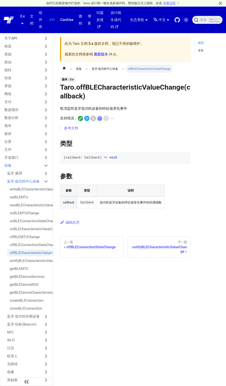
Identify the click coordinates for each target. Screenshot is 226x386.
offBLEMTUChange (25, 237)
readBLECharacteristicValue (30, 205)
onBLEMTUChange (24, 213)
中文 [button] (159, 20)
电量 (10, 372)
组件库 (40, 20)
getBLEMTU (19, 269)
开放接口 (11, 157)
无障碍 (12, 364)
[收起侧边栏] (26, 381)
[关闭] (220, 3)
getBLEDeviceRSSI (24, 284)
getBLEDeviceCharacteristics (30, 292)
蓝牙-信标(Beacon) (21, 324)
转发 (7, 78)
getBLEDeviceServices (27, 277)
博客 (89, 19)
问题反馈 (100, 19)
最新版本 (101, 54)
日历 (10, 348)
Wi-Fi (11, 340)
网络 (7, 94)
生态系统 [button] (137, 20)
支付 (7, 102)
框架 (7, 46)
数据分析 (11, 118)
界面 (7, 86)
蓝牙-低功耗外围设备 (23, 316)
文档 (32, 19)
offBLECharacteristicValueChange (30, 253)
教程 (80, 19)
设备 (7, 165)
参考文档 (71, 128)
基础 (7, 54)
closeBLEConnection (26, 308)
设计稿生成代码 (116, 20)
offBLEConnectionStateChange (30, 245)
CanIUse (66, 20)
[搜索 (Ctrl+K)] (207, 20)
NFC (10, 332)
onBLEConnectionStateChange (30, 221)
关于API (10, 38)
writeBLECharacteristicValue (30, 189)
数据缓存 (11, 110)
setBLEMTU (19, 197)
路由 (7, 62)
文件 (7, 149)
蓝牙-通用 (14, 173)
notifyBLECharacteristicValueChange (30, 261)
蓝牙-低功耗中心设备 (23, 181)
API (52, 20)
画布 (7, 126)
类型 (201, 43)
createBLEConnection (26, 300)
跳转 (7, 70)
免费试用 (169, 3)
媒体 (7, 134)
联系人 (12, 356)
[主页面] (64, 69)
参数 (201, 50)
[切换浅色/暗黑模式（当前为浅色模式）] (186, 19)
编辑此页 (70, 222)
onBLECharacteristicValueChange (30, 229)
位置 (7, 141)
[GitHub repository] (177, 19)
